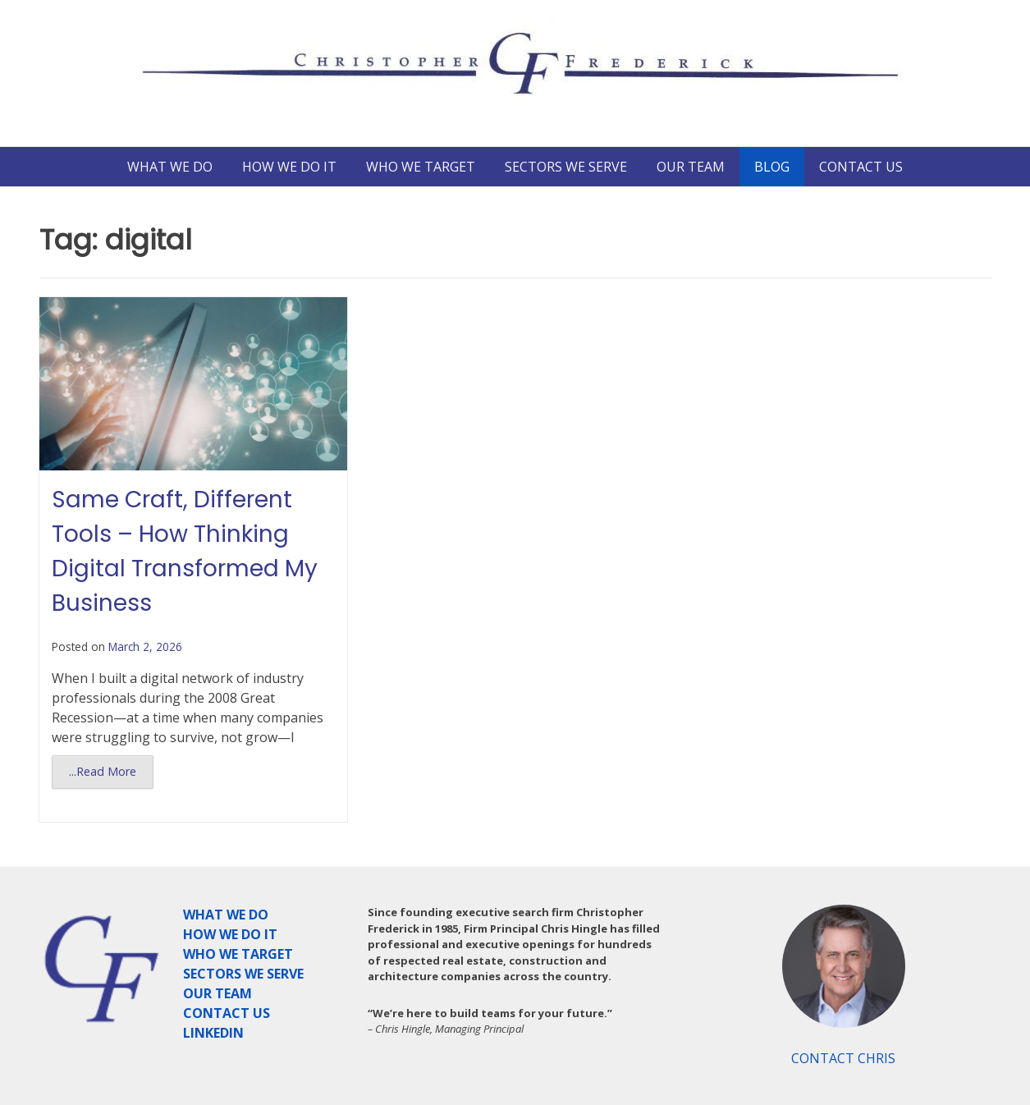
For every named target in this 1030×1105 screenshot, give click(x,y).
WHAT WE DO (170, 167)
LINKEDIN (213, 1033)
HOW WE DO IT (289, 167)
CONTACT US (861, 167)
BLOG (772, 167)
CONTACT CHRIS (843, 1058)
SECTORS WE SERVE (566, 167)
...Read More (102, 771)
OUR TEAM (691, 167)
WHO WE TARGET (420, 167)
